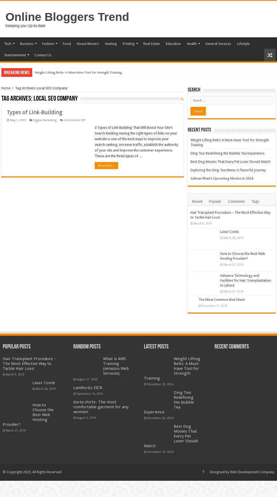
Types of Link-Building (34, 112)
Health (192, 44)
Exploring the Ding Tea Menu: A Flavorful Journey (228, 170)
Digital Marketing (45, 120)
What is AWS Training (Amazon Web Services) (116, 366)
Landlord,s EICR (87, 387)
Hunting (111, 44)
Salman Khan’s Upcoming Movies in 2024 (221, 178)
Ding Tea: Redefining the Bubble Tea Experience (227, 153)
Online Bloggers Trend (67, 16)
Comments (236, 201)
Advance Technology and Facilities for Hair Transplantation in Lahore (245, 280)
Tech (7, 44)
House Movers (88, 44)
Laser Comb (229, 232)
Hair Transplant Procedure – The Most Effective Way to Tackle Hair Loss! (29, 363)
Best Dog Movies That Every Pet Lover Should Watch (230, 162)
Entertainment (15, 55)
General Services (218, 44)
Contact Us (43, 55)
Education (173, 44)
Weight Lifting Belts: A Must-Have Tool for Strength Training (78, 72)
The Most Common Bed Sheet (222, 300)
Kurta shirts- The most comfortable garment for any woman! (100, 407)
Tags (255, 201)
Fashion (48, 44)
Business (27, 44)
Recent (197, 201)
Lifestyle (243, 44)
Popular (215, 201)
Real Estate (151, 44)
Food (67, 44)
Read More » (106, 165)
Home (6, 88)
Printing (129, 44)
